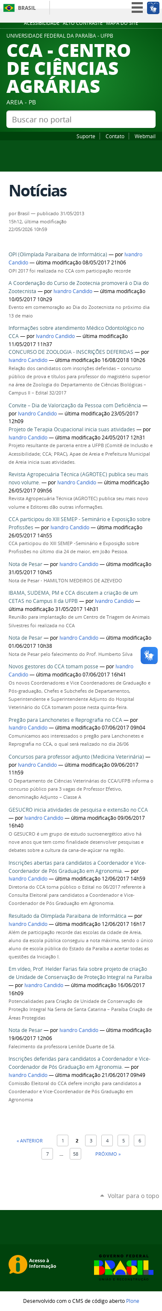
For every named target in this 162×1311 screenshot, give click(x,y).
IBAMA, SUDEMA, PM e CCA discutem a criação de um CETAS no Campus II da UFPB (73, 597)
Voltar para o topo (133, 1196)
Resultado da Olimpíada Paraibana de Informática (68, 915)
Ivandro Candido (72, 291)
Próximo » (108, 1154)
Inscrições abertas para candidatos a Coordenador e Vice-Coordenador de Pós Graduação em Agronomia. (77, 867)
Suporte (86, 136)
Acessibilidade (41, 23)
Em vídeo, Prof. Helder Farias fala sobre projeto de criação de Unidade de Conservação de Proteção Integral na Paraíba (80, 973)
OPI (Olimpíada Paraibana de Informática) (58, 254)
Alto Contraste (83, 23)
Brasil (27, 8)
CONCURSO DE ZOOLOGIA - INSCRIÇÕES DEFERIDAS (71, 352)
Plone (132, 1300)
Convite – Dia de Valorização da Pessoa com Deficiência (75, 405)
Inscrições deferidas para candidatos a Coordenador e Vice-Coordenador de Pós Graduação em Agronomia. (79, 1063)
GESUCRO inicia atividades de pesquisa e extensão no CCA (78, 809)
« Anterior (30, 1140)
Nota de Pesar (25, 564)
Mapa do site (122, 23)
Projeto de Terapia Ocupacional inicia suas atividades (72, 429)
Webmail (145, 136)
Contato (115, 136)
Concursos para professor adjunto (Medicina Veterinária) (77, 756)
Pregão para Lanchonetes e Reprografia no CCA (65, 720)
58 (75, 1154)
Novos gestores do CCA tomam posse (54, 666)
